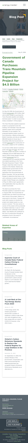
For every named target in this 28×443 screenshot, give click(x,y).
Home (3, 38)
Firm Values (15, 435)
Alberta (11, 91)
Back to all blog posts (9, 46)
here (10, 149)
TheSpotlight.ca (14, 438)
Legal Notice (5, 411)
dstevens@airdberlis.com (7, 405)
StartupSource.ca (10, 436)
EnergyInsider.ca (18, 436)
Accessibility (5, 434)
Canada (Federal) (13, 89)
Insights (8, 38)
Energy (6, 232)
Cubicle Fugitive (17, 441)
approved (10, 143)
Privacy (10, 434)
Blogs (13, 38)
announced (10, 113)
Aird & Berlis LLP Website (8, 413)
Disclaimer (15, 434)
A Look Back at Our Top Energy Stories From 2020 (13, 301)
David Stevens (5, 404)
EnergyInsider (19, 38)
